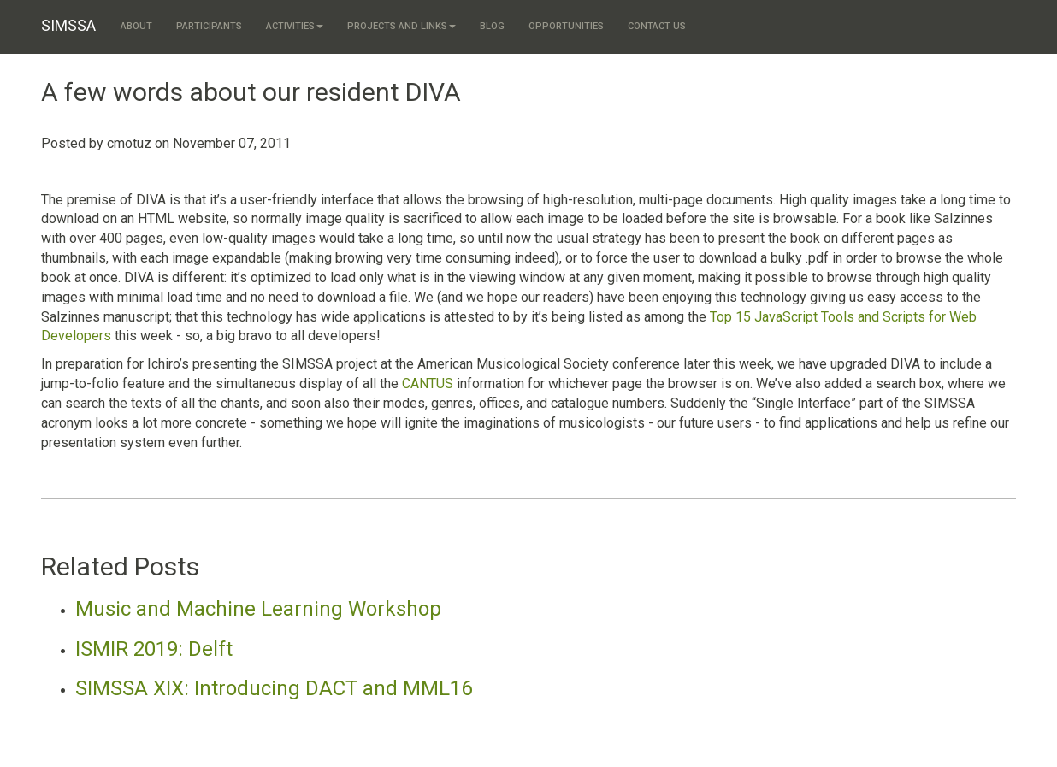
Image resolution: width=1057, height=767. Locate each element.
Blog (492, 26)
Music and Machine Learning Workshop (258, 609)
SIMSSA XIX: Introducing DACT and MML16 (273, 688)
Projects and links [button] (401, 26)
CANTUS (427, 383)
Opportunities (566, 26)
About (136, 26)
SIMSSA (68, 25)
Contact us (657, 26)
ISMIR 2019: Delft (154, 649)
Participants (209, 26)
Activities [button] (294, 26)
